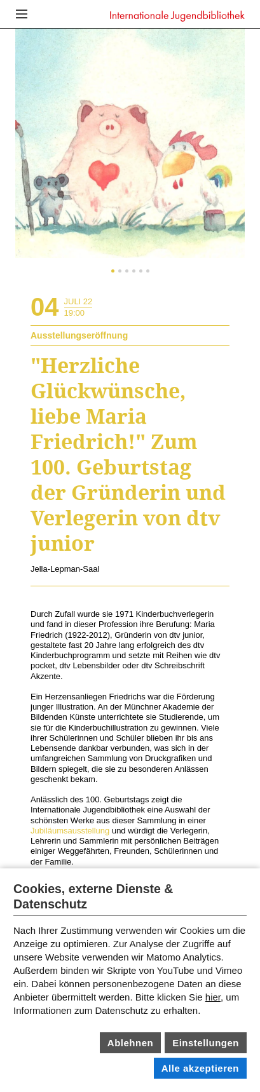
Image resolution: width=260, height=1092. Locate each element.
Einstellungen (205, 1042)
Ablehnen (130, 1042)
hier (213, 997)
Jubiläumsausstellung (70, 830)
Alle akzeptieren (200, 1068)
